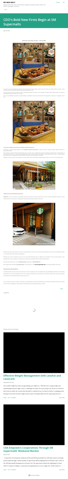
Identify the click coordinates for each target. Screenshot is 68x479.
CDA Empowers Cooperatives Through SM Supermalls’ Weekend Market (28, 449)
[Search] (58, 2)
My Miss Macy (9, 2)
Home (5, 9)
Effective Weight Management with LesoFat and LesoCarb (32, 377)
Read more (62, 397)
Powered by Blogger (34, 475)
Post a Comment (12, 397)
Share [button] (61, 288)
